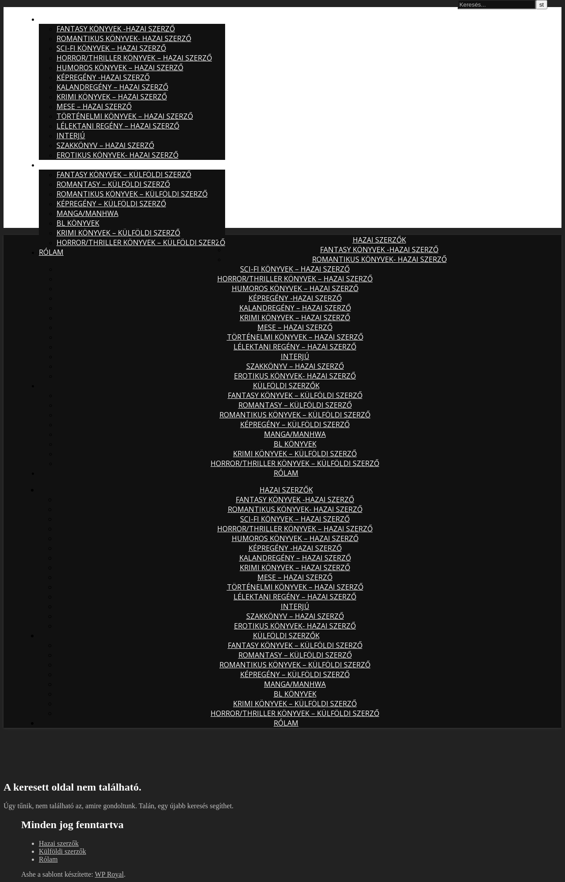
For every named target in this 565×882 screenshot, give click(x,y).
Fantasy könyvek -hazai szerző (115, 29)
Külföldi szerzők (72, 165)
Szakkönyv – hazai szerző (105, 145)
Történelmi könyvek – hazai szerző (124, 116)
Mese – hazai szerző (94, 106)
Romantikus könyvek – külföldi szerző (131, 194)
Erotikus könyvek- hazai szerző (117, 155)
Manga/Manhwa (87, 213)
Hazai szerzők (65, 19)
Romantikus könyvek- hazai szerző (123, 38)
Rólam (51, 252)
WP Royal (109, 874)
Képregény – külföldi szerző (111, 203)
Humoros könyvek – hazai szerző (119, 67)
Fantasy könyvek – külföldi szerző (123, 174)
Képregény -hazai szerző (103, 77)
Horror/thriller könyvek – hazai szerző (134, 58)
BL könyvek (77, 223)
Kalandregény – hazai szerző (112, 87)
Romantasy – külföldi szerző (113, 184)
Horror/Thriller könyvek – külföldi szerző (140, 242)
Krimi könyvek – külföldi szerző (118, 233)
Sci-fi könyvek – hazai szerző (111, 48)
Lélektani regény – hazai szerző (117, 126)
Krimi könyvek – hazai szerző (111, 97)
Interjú (70, 135)
